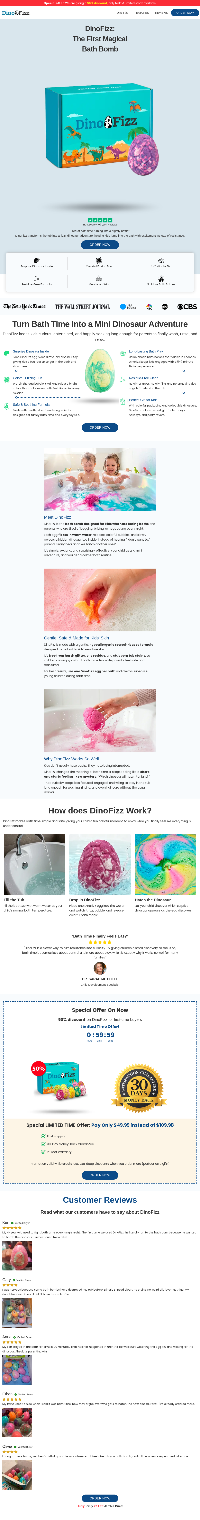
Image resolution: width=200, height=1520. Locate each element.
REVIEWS (161, 12)
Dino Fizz (122, 12)
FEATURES (141, 12)
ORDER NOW (185, 12)
